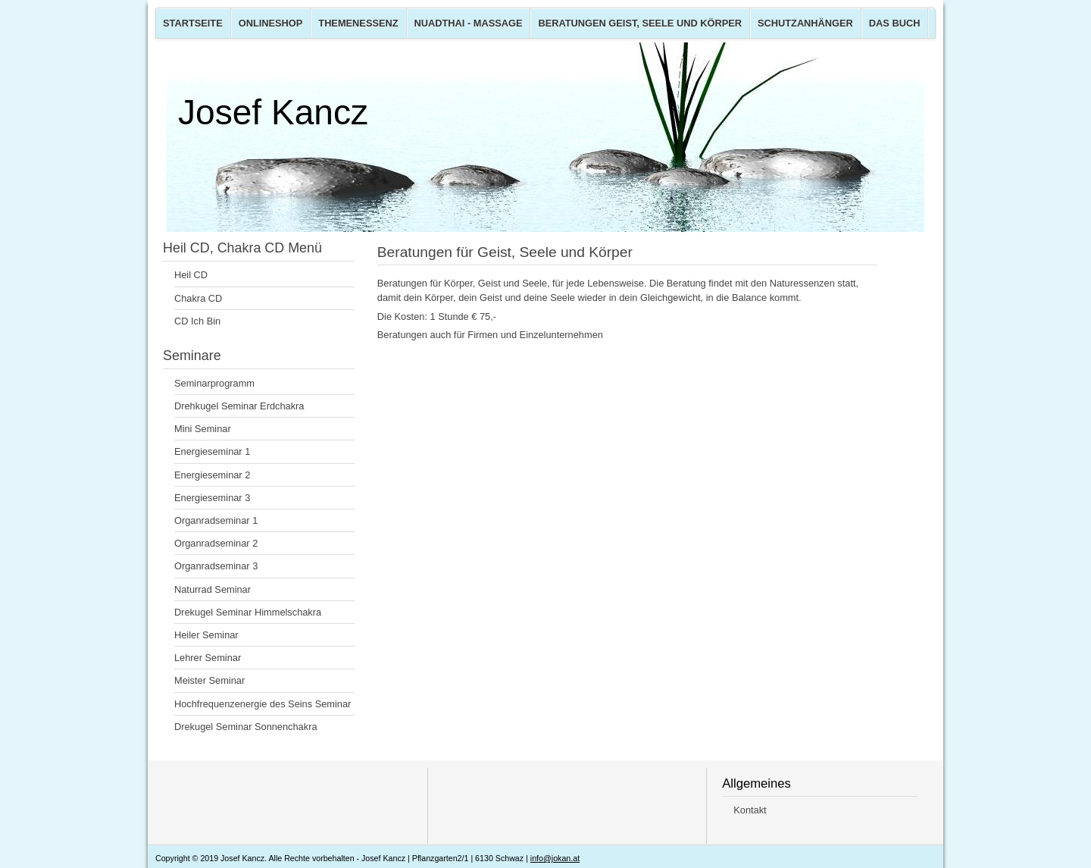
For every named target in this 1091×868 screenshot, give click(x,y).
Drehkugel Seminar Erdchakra (239, 406)
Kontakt (749, 810)
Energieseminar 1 (212, 451)
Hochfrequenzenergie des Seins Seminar (262, 704)
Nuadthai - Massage (468, 23)
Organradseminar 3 (216, 566)
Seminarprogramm (214, 383)
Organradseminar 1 (216, 520)
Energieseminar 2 (212, 475)
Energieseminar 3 (212, 497)
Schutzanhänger (805, 23)
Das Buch (895, 23)
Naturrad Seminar (212, 589)
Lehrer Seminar (207, 657)
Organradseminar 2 (216, 543)
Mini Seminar (202, 428)
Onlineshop (271, 23)
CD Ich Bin (197, 321)
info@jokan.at (555, 858)
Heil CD (191, 274)
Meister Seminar (209, 680)
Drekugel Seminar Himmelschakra (247, 612)
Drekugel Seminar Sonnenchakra (245, 726)
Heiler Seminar (206, 635)
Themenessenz (358, 23)
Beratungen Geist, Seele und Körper (640, 23)
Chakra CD (198, 298)
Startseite (193, 23)
